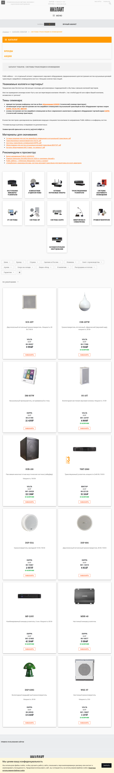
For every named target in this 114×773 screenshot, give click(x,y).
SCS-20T (29, 322)
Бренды (8, 51)
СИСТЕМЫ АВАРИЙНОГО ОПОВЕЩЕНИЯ (101, 193)
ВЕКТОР (23, 109)
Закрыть (106, 765)
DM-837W (29, 395)
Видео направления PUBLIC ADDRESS (20, 156)
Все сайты (98, 1)
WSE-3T (84, 690)
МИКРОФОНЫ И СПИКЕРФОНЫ (79, 221)
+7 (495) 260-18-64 (60, 4)
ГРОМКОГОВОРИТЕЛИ (101, 220)
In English (106, 1)
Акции (8, 56)
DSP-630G (29, 690)
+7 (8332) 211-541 (60, 2)
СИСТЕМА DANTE (57, 220)
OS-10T (84, 395)
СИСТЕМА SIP (35, 220)
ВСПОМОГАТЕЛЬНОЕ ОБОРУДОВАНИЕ (57, 248)
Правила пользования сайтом (12, 742)
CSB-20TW (84, 322)
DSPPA (8, 109)
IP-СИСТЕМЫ (12, 220)
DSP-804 (85, 542)
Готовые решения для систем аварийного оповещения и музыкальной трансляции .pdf (38, 138)
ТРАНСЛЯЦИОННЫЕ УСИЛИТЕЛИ (79, 192)
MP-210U (29, 616)
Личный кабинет (69, 24)
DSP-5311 (29, 542)
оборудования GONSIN (51, 104)
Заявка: (46, 24)
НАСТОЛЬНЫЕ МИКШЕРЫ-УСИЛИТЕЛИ (12, 193)
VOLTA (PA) (16, 109)
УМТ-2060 (84, 469)
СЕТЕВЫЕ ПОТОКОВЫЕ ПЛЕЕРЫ (57, 192)
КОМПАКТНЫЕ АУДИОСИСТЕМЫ (34, 192)
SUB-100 (29, 469)
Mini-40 (84, 616)
